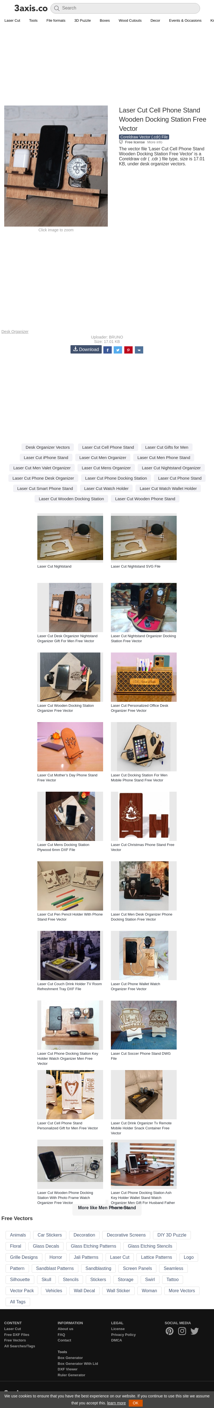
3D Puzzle (82, 20)
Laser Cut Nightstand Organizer (171, 467)
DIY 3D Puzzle (171, 1235)
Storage (125, 1279)
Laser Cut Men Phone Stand (163, 457)
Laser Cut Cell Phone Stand (108, 447)
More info (154, 142)
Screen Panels (137, 1268)
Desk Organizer (14, 331)
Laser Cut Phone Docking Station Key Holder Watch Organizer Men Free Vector (67, 1058)
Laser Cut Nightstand (54, 566)
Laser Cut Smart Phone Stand (45, 488)
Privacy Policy (123, 1335)
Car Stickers (50, 1235)
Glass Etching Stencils (150, 1246)
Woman (149, 1290)
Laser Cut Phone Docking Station (116, 478)
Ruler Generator (71, 1375)
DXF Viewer (67, 1369)
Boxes (105, 20)
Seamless (173, 1268)
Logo (189, 1257)
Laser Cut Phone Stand (179, 478)
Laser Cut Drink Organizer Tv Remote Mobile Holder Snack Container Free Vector (141, 1128)
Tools (33, 20)
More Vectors (182, 1290)
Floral (15, 1246)
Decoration (84, 1235)
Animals (18, 1235)
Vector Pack (22, 1290)
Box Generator (70, 1358)
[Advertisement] (107, 66)
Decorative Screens (126, 1235)
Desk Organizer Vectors (48, 447)
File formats (56, 20)
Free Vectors (15, 1340)
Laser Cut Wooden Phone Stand (145, 498)
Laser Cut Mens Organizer (106, 467)
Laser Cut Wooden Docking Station (71, 498)
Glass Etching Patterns (93, 1246)
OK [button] (135, 1403)
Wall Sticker (118, 1290)
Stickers (98, 1279)
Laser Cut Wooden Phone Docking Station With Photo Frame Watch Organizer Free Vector (65, 1198)
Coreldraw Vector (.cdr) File (144, 137)
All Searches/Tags (19, 1346)
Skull (46, 1279)
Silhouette (20, 1279)
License (118, 1329)
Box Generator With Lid (78, 1364)
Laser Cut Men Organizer (102, 457)
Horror (56, 1257)
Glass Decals (46, 1246)
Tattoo (173, 1279)
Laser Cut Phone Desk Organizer (43, 478)
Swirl (150, 1279)
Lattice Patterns (156, 1257)
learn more (116, 1403)
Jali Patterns (86, 1257)
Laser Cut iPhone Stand (46, 457)
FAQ (61, 1335)
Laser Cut (12, 20)
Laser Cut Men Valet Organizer (42, 467)
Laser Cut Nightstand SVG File (135, 566)
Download (86, 349)
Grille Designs (24, 1257)
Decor (155, 20)
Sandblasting (98, 1268)
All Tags (18, 1301)
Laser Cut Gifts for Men (166, 447)
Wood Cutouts (130, 20)
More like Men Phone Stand (107, 1207)
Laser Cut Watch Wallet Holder (168, 488)
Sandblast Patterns (55, 1268)
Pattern (17, 1268)
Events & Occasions (185, 20)
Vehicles (53, 1290)
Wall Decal (84, 1290)
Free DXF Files (16, 1335)
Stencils (71, 1279)
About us (65, 1329)
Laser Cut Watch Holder (106, 488)
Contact (64, 1340)
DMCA (116, 1340)
